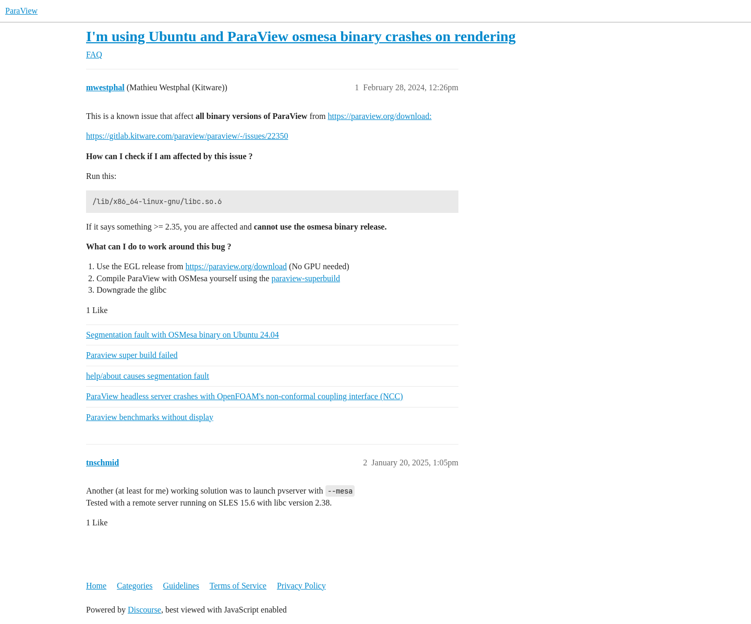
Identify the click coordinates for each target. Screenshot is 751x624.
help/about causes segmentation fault (147, 375)
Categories (134, 585)
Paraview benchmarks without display (149, 417)
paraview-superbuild (305, 278)
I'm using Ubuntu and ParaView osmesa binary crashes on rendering (301, 36)
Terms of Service (238, 585)
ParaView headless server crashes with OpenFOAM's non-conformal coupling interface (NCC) (244, 396)
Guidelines (181, 585)
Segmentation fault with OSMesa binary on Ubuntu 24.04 (182, 334)
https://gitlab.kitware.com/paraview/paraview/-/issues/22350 (187, 135)
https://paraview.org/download (236, 266)
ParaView (21, 10)
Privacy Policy (301, 585)
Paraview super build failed (132, 355)
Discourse (144, 609)
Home (96, 585)
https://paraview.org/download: (380, 116)
